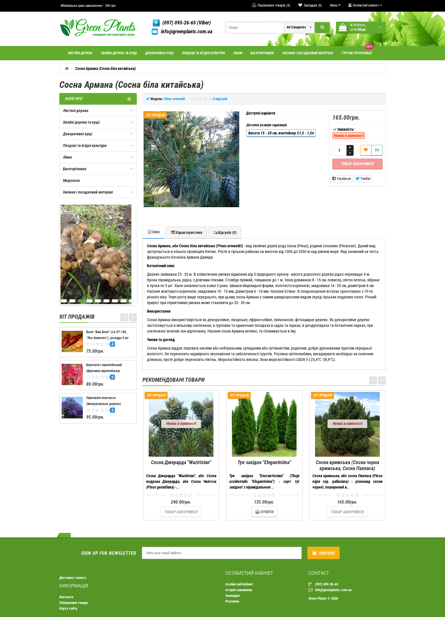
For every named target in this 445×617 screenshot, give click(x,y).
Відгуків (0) (224, 232)
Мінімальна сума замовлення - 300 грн (88, 6)
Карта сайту (68, 608)
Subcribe (323, 553)
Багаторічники (262, 53)
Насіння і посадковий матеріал (307, 53)
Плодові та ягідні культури (203, 53)
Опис (153, 232)
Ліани (237, 53)
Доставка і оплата (72, 578)
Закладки (232, 595)
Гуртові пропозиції (357, 50)
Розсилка (232, 601)
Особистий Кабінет (239, 584)
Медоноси (71, 180)
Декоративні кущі (159, 53)
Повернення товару (73, 603)
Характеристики (186, 232)
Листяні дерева (80, 53)
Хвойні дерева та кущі (119, 53)
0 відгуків (220, 99)
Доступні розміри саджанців (267, 125)
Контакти (66, 597)
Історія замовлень (238, 590)
